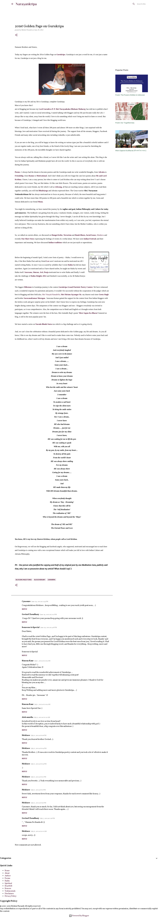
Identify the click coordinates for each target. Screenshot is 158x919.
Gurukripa (51, 579)
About (7, 873)
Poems (17, 172)
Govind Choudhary (30, 614)
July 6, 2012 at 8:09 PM (38, 748)
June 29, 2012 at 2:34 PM (39, 602)
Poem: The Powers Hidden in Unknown (130, 95)
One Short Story (27, 239)
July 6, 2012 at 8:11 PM (38, 790)
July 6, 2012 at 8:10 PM (38, 777)
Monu (40, 202)
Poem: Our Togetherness (124, 123)
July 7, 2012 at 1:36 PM (47, 818)
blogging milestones (24, 579)
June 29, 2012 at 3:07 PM (48, 615)
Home (7, 870)
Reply (24, 609)
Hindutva (100, 235)
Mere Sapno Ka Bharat (88, 313)
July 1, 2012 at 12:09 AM (42, 661)
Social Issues (91, 235)
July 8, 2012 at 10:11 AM (39, 831)
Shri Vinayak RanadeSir (51, 294)
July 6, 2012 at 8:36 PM (38, 803)
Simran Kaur (27, 661)
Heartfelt (8, 886)
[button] (16, 35)
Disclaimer (9, 893)
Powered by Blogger (79, 915)
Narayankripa (26, 4)
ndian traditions (55, 242)
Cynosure (26, 601)
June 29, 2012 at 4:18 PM (48, 628)
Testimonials (10, 891)
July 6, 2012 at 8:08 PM (38, 735)
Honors (8, 888)
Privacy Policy (10, 896)
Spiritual (8, 883)
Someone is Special (31, 627)
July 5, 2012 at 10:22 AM (42, 717)
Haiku (7, 881)
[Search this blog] (135, 4)
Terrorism (67, 235)
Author (8, 876)
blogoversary (39, 579)
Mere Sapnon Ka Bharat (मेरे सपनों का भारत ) (130, 151)
